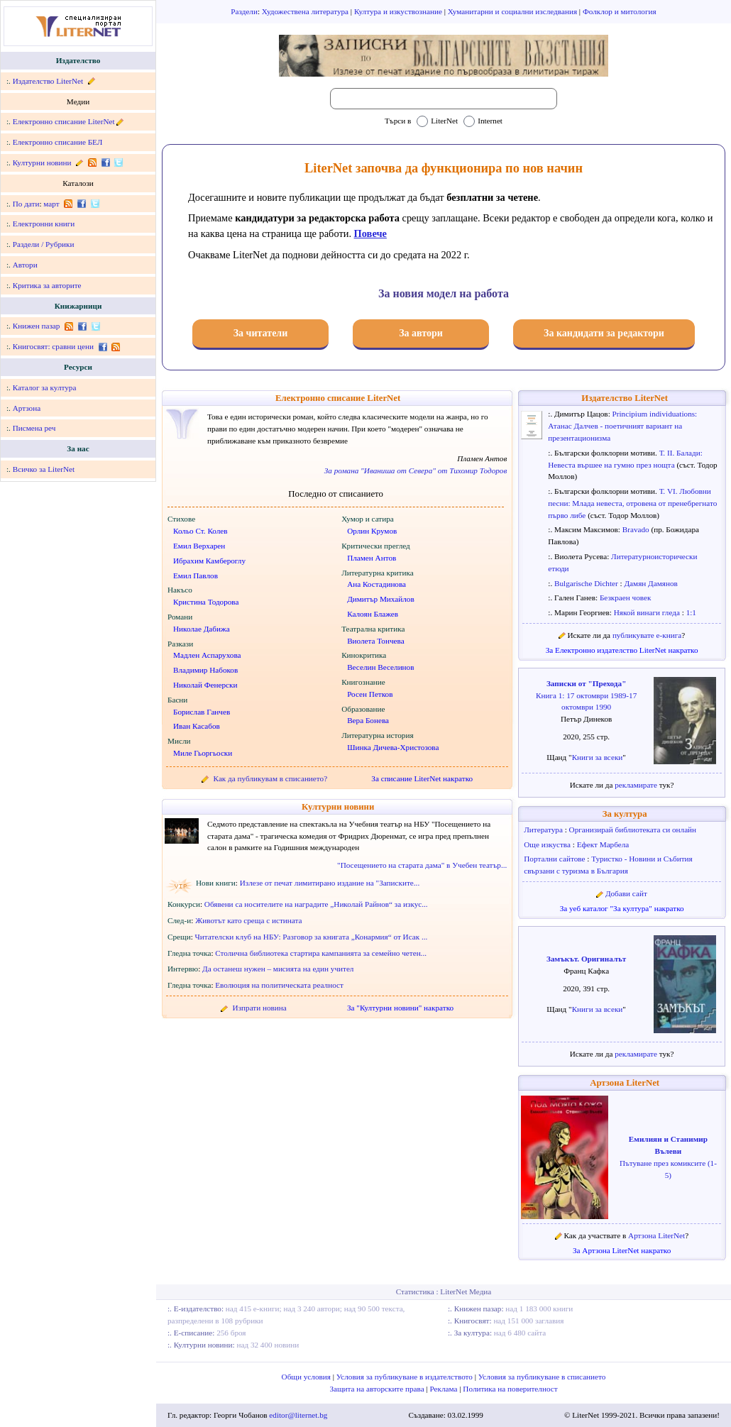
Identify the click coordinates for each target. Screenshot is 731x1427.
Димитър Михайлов (380, 599)
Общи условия (307, 1376)
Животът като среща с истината (248, 920)
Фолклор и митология (619, 11)
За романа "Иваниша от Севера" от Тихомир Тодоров (415, 470)
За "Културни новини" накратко (400, 1007)
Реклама (445, 1388)
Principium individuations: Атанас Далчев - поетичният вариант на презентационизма (622, 425)
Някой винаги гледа (648, 612)
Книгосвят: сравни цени (53, 346)
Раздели (244, 11)
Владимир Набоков (205, 670)
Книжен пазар (36, 325)
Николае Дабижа (201, 628)
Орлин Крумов (372, 531)
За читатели (260, 333)
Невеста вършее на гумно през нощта (612, 465)
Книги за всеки (597, 757)
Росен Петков (369, 694)
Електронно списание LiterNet (64, 121)
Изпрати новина (260, 1007)
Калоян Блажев (372, 614)
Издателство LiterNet (48, 81)
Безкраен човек (626, 597)
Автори (25, 264)
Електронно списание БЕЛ (58, 142)
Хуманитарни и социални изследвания (513, 11)
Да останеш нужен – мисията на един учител (277, 968)
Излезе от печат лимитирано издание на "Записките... (330, 882)
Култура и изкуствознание (399, 11)
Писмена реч (34, 428)
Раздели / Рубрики (44, 244)
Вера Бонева (368, 720)
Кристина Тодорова (205, 601)
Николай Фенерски (205, 685)
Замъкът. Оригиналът (586, 958)
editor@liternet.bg (298, 1415)
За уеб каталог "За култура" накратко (622, 908)
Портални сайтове (555, 858)
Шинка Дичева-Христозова (393, 747)
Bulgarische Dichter (587, 583)
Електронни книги (44, 223)
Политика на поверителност (510, 1388)
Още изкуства (548, 844)
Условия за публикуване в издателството (405, 1376)
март (51, 203)
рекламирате (637, 785)
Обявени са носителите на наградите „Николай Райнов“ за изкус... (316, 904)
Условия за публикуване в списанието (542, 1376)
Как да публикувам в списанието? (271, 778)
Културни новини (42, 162)
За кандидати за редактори (604, 333)
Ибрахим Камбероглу (209, 560)
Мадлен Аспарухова (207, 655)
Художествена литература (306, 11)
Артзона (26, 408)
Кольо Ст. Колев (200, 531)
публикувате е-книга (646, 635)
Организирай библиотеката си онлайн (633, 829)
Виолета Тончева (376, 641)
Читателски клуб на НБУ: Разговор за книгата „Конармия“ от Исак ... (311, 936)
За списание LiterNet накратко (422, 778)
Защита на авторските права (377, 1388)
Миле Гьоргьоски (202, 753)
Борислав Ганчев (201, 711)
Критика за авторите (47, 285)
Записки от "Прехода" (586, 683)
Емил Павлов (195, 575)
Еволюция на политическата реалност (279, 985)
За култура (625, 814)
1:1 (691, 612)
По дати (26, 203)
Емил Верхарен (199, 545)
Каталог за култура (45, 387)
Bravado (637, 529)
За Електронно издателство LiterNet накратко (622, 650)
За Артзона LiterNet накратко (622, 1250)
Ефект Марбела (603, 844)
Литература (544, 829)
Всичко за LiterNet (44, 469)
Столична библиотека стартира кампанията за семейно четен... (321, 953)
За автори (421, 333)
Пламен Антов (371, 557)
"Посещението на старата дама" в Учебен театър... (422, 865)
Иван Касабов (196, 726)
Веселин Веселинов (380, 667)
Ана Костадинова (376, 584)
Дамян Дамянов (650, 583)
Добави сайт (626, 893)
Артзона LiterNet (624, 1083)
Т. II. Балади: (681, 452)
